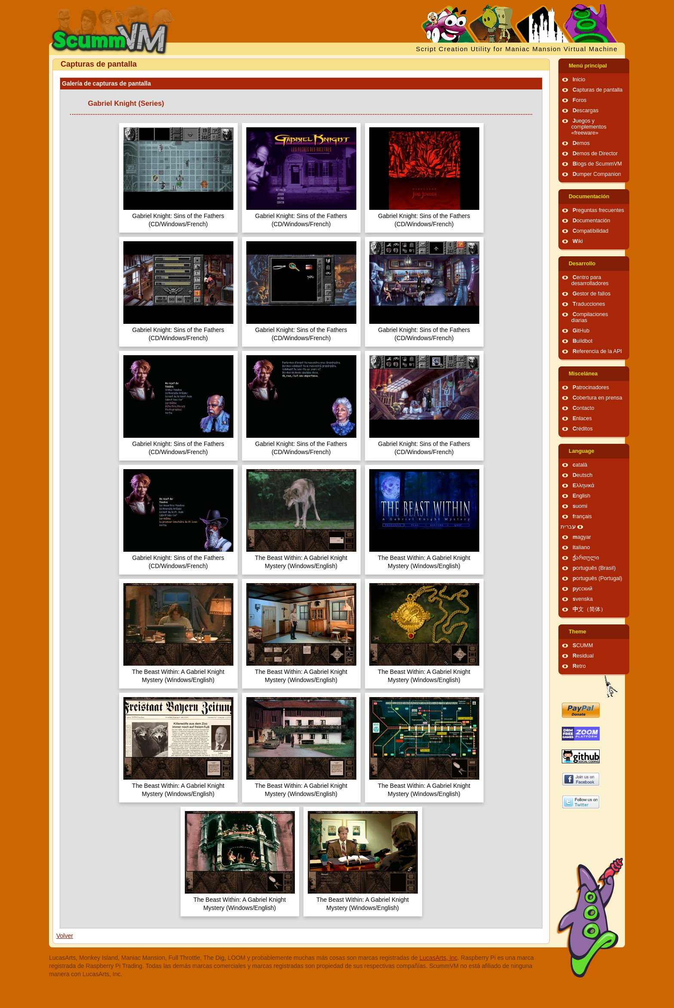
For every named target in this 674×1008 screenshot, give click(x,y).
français (582, 516)
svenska (583, 599)
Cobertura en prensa (597, 398)
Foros (579, 100)
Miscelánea (583, 374)
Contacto (583, 408)
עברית (568, 527)
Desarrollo (582, 264)
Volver (64, 935)
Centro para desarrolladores (590, 280)
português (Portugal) (597, 578)
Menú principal (588, 66)
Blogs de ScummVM (597, 164)
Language (581, 451)
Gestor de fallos (591, 294)
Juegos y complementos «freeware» (589, 127)
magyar (582, 537)
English (581, 496)
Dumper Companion (597, 174)
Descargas (585, 111)
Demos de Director (595, 154)
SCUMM (583, 645)
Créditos (583, 429)
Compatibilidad (590, 231)
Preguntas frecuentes (598, 210)
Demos (581, 143)
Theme (577, 632)
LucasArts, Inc (439, 957)
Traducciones (589, 304)
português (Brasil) (594, 568)
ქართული (586, 558)
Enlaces (582, 418)
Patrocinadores (591, 387)
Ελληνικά (583, 485)
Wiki (578, 241)
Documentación (589, 197)
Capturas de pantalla (597, 90)
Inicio (579, 80)
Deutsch (582, 475)
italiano (581, 547)
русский (582, 589)
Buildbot (582, 341)
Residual (583, 656)
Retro (579, 666)
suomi (580, 506)
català (580, 465)
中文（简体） (589, 609)
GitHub (581, 331)
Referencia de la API (597, 351)
